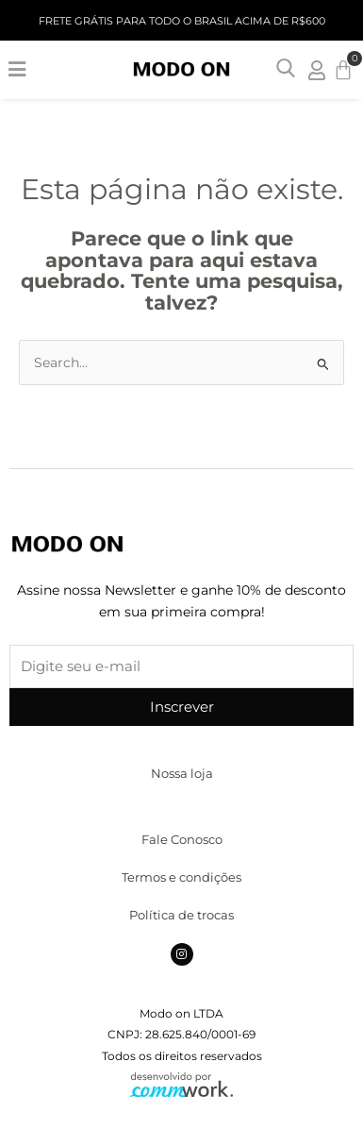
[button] (16, 69)
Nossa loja (182, 773)
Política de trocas (181, 914)
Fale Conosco (182, 839)
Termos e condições (181, 877)
